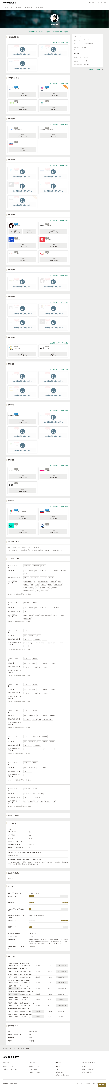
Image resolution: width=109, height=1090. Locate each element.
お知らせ (58, 1066)
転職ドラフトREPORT (35, 1066)
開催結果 (18, 7)
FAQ (57, 1069)
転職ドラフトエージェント (10, 1069)
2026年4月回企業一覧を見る (60, 31)
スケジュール (28, 7)
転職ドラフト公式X (34, 1072)
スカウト (15, 1048)
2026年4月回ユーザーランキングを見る (39, 31)
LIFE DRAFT (33, 1069)
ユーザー (5, 7)
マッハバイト (80, 1083)
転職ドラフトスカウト (9, 1066)
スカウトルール (38, 7)
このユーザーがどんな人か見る (93, 69)
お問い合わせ (59, 1072)
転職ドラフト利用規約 (88, 1069)
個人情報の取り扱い (87, 1072)
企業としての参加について (63, 1075)
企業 (12, 7)
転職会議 (88, 1083)
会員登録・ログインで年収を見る (59, 42)
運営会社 (84, 1066)
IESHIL (93, 1083)
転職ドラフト (7, 1048)
